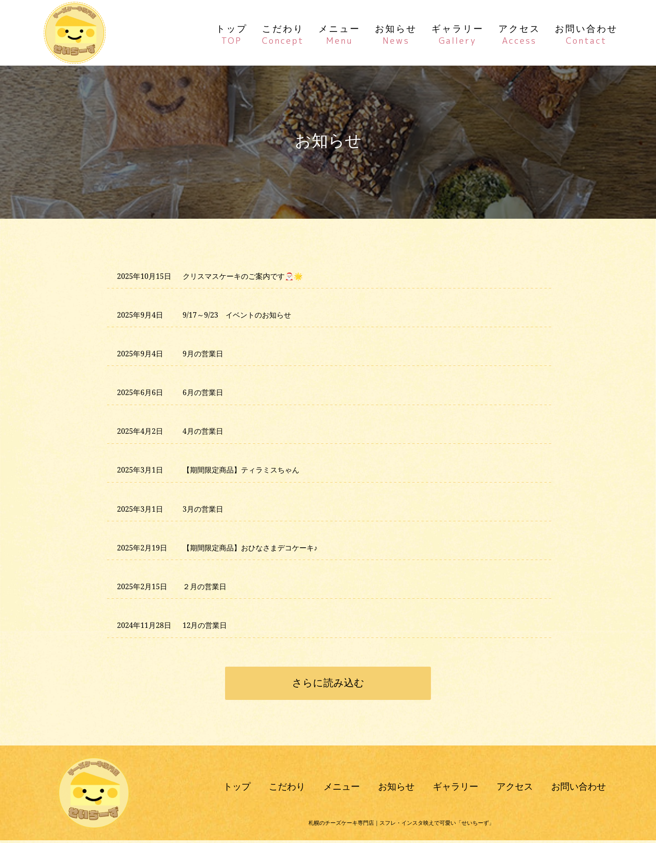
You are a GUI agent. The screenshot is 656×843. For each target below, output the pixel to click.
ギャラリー (457, 33)
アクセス (519, 33)
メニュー (339, 33)
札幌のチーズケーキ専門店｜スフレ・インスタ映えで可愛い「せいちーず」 (401, 825)
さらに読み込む (328, 685)
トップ (231, 33)
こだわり (283, 33)
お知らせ (396, 33)
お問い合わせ (586, 33)
